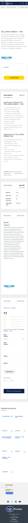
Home (2, 7)
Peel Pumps (9, 485)
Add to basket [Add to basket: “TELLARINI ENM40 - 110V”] (12, 431)
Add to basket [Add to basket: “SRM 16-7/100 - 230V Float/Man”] (24, 452)
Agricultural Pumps (11, 7)
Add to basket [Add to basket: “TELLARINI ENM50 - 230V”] (24, 431)
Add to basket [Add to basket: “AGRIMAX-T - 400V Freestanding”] (12, 472)
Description (8, 95)
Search (20, 3)
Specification (21, 215)
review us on (10, 493)
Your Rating (5, 335)
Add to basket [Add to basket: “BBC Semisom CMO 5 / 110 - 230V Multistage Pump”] (12, 451)
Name (6, 356)
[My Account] (23, 3)
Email (6, 363)
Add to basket (15, 77)
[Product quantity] (9, 72)
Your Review (6, 343)
